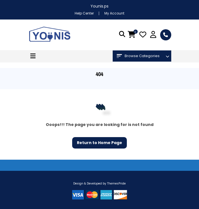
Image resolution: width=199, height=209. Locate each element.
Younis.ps (99, 6)
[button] (33, 56)
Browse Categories (138, 56)
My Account (114, 13)
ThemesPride (116, 183)
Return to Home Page (97, 141)
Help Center (84, 13)
